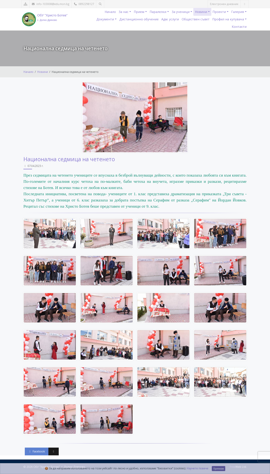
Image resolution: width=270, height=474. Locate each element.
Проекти (219, 12)
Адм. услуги (170, 19)
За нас (124, 12)
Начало (110, 12)
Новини (201, 12)
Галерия (238, 12)
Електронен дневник (224, 4)
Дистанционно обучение (139, 19)
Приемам (218, 468)
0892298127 (84, 4)
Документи (105, 19)
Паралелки (158, 12)
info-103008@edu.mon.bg (50, 4)
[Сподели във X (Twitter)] (53, 451)
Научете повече (197, 468)
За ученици (181, 12)
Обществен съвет (196, 19)
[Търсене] (100, 4)
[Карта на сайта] (25, 4)
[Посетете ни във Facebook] (244, 4)
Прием (139, 12)
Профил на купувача (228, 19)
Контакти (239, 27)
